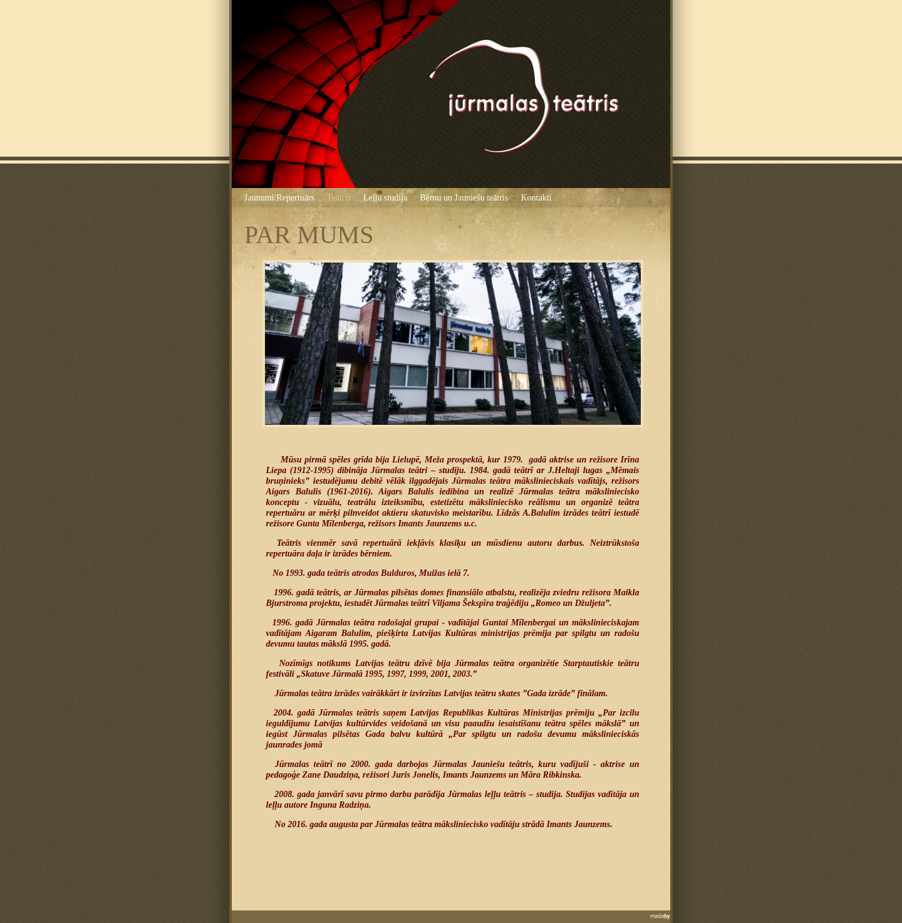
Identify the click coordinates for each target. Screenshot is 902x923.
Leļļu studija (385, 197)
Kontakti (536, 197)
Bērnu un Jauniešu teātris (464, 197)
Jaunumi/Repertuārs (279, 197)
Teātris (339, 197)
